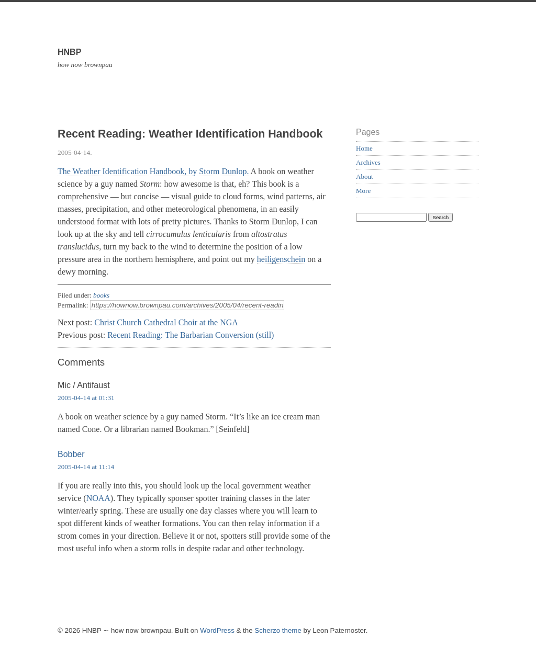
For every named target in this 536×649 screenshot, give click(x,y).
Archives (368, 162)
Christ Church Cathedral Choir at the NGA (166, 322)
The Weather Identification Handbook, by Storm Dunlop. (153, 171)
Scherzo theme (278, 630)
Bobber (71, 454)
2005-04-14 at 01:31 (86, 398)
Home (364, 148)
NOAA (98, 498)
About (364, 176)
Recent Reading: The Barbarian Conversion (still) (190, 335)
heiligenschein (281, 259)
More (363, 191)
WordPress (217, 630)
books (101, 295)
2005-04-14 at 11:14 (86, 467)
